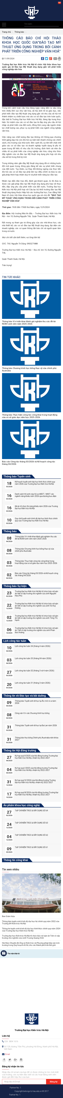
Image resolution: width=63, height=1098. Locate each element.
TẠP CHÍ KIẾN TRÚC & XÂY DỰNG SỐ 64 (31, 810)
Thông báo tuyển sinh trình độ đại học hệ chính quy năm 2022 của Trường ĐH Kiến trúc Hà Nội (30, 922)
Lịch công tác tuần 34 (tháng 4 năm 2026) (32, 646)
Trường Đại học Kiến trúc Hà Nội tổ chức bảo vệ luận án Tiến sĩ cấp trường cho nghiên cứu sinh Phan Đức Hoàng (36, 630)
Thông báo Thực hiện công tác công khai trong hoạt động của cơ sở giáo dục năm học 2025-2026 (29, 416)
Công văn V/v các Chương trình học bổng (32, 713)
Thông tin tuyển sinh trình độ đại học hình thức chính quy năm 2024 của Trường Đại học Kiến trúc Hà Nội (31, 929)
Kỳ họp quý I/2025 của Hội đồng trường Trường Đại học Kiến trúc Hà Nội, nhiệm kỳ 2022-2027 (36, 769)
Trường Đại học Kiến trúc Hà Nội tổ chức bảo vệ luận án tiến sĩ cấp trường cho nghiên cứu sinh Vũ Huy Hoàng (36, 606)
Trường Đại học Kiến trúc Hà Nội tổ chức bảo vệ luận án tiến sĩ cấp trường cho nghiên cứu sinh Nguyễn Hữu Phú (36, 593)
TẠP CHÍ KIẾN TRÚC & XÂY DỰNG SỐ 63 (31, 823)
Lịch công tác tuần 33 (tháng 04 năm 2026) (33, 658)
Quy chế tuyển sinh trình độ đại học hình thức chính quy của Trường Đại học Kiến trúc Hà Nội (36, 519)
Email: (7, 1054)
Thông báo (19, 32)
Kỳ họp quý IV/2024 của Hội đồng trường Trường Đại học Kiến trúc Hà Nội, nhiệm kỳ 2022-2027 (35, 781)
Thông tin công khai (15, 860)
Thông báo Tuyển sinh (16, 476)
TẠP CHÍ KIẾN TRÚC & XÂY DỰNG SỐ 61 (31, 847)
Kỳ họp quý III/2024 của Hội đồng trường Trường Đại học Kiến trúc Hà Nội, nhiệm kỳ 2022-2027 (36, 793)
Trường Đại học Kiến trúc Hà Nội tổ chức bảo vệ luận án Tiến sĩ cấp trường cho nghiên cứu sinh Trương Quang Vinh (31, 937)
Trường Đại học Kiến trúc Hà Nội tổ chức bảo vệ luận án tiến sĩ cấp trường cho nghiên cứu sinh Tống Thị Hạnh (36, 618)
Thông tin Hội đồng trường (19, 750)
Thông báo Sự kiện (15, 586)
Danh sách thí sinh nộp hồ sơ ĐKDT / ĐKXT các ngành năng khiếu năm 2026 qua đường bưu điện (35, 495)
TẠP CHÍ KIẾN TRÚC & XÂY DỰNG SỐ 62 (31, 835)
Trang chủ (6, 32)
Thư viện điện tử (13, 954)
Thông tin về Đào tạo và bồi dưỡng (24, 695)
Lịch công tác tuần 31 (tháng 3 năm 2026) (32, 683)
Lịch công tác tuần (14, 640)
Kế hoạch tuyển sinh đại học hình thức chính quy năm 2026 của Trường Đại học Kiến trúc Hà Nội (35, 483)
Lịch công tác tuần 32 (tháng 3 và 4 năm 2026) (34, 671)
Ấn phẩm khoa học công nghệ (21, 805)
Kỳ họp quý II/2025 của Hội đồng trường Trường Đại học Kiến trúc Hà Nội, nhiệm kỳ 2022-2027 (36, 757)
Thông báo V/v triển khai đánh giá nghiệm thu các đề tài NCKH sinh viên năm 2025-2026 (29, 322)
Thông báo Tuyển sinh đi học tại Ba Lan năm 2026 (36, 725)
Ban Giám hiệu (8, 916)
